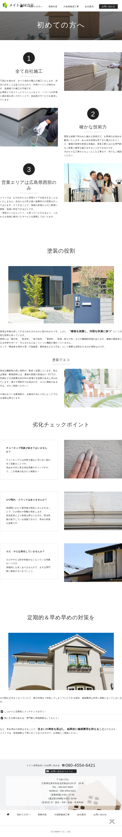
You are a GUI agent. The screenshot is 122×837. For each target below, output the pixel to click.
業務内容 (53, 6)
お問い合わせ (108, 6)
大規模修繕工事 (71, 6)
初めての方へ (36, 6)
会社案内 (89, 6)
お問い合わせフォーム (62, 771)
